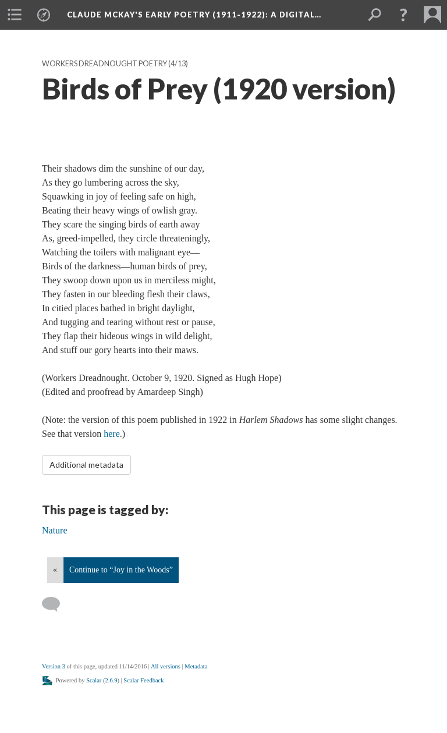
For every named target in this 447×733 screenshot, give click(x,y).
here (112, 434)
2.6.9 (111, 680)
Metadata (196, 666)
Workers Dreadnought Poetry (104, 63)
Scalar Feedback (143, 680)
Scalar (93, 680)
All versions (165, 666)
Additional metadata (86, 464)
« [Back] (55, 569)
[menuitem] (14, 14)
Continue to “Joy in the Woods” (121, 569)
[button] (403, 14)
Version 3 (53, 666)
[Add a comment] (56, 604)
